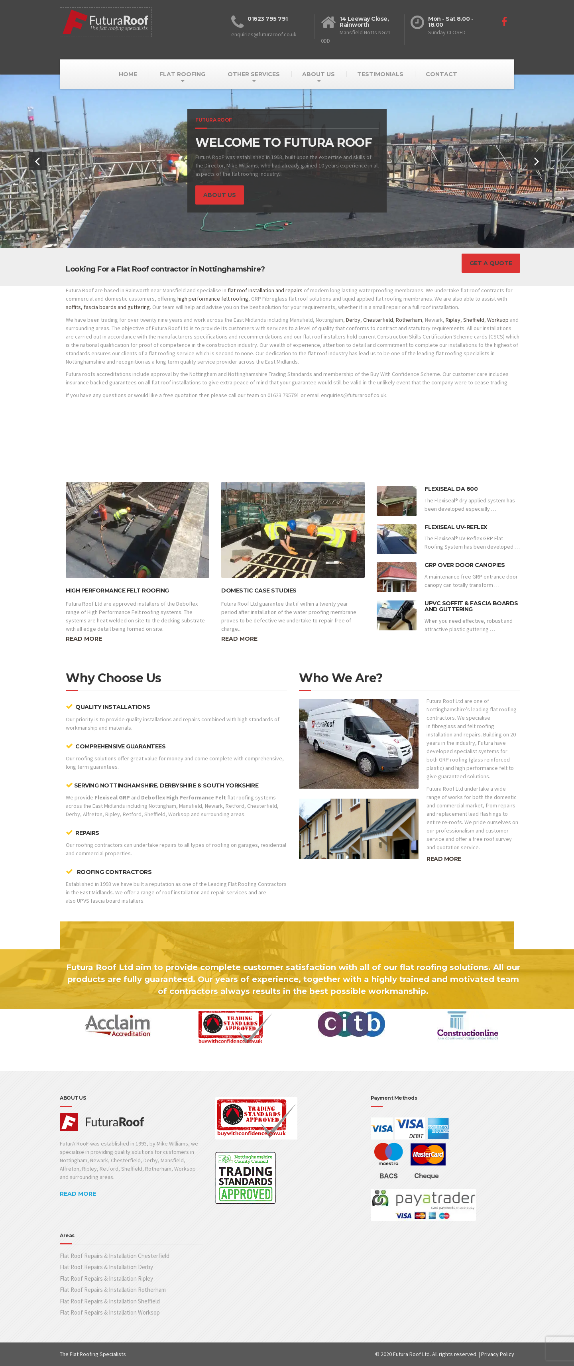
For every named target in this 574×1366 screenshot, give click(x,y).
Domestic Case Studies (259, 590)
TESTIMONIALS (380, 74)
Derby (353, 319)
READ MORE (444, 858)
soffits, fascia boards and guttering (108, 307)
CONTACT (441, 74)
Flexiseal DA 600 (451, 488)
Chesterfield (378, 319)
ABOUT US (318, 74)
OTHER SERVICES (254, 74)
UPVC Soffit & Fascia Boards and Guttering (471, 606)
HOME (128, 74)
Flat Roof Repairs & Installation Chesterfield (114, 1256)
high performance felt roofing (212, 298)
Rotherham (409, 319)
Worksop (498, 319)
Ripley (453, 319)
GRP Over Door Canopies (465, 565)
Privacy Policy (497, 1354)
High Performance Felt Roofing (117, 590)
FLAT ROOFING (182, 74)
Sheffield (473, 319)
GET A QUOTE (491, 263)
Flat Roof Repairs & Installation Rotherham (113, 1289)
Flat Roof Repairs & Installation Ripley (106, 1278)
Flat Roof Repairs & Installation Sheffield (110, 1301)
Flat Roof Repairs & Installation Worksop (110, 1312)
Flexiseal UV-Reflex (456, 527)
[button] (38, 161)
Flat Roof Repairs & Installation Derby (106, 1267)
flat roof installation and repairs (265, 290)
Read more (84, 638)
